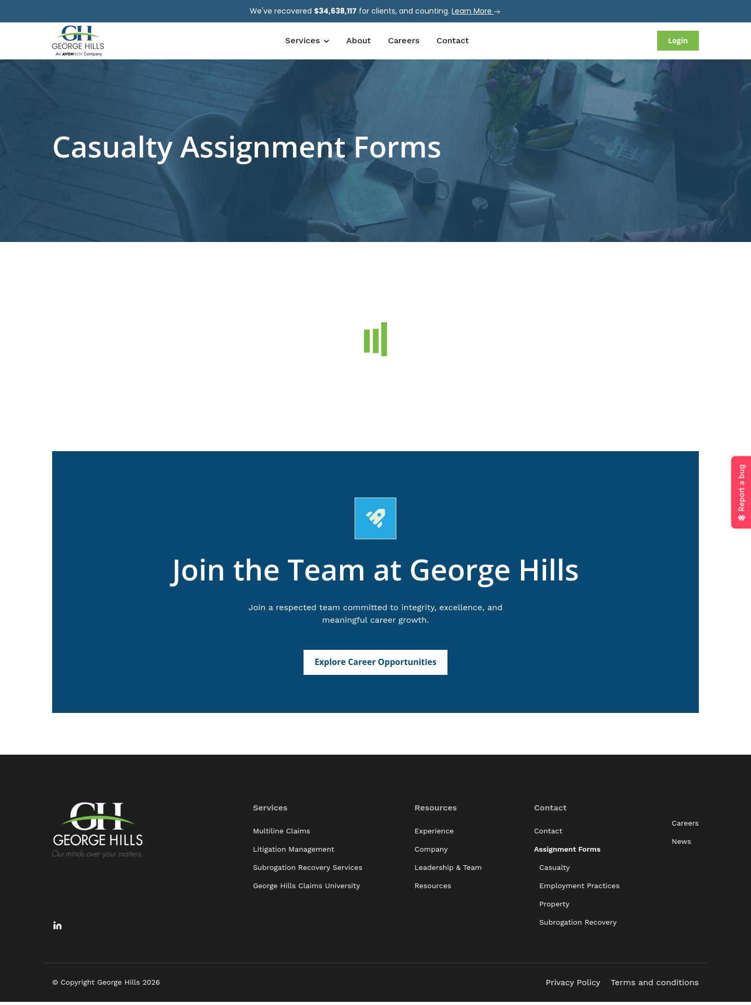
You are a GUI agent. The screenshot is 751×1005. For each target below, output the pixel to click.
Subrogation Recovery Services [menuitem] (307, 870)
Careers (403, 40)
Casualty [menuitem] (554, 870)
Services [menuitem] (270, 810)
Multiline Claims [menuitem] (281, 833)
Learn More (476, 11)
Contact (453, 40)
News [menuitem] (681, 844)
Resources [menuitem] (436, 810)
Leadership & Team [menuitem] (448, 870)
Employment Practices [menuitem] (579, 888)
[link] (78, 40)
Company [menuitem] (431, 851)
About (358, 40)
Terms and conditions (655, 985)
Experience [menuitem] (434, 833)
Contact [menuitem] (550, 810)
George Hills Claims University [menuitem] (306, 888)
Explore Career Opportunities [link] (375, 664)
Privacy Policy (573, 985)
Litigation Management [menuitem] (293, 851)
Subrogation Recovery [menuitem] (577, 925)
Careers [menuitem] (685, 825)
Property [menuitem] (554, 906)
